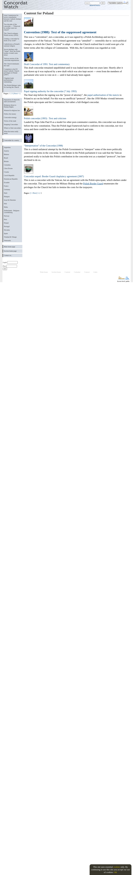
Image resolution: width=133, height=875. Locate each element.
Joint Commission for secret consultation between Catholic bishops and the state (12, 18)
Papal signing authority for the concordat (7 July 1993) (50, 91)
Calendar (77, 272)
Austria (6, 151)
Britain (6, 161)
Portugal (7, 226)
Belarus (6, 154)
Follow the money (10, 114)
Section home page (10, 251)
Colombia (7, 165)
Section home (56, 272)
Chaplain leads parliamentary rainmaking (9, 80)
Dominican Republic (11, 179)
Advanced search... (94, 5)
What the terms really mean (11, 132)
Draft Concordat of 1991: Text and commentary (47, 64)
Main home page (9, 247)
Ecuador (7, 182)
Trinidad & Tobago (10, 237)
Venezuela (7, 240)
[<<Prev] (33, 193)
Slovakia (7, 230)
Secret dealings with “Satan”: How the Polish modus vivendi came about (12, 52)
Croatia (6, 172)
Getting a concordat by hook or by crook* (11, 39)
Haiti (5, 193)
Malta (6, 207)
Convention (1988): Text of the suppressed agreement (60, 32)
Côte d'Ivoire (8, 168)
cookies (116, 867)
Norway (6, 216)
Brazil (6, 158)
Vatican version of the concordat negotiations (11, 59)
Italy (5, 203)
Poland (6, 223)
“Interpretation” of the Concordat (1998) (43, 145)
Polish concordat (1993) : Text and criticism (45, 118)
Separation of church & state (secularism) (12, 100)
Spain (6, 233)
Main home (44, 272)
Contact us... (8, 255)
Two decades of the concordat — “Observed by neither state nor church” (12, 27)
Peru (5, 219)
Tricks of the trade (10, 121)
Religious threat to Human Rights (10, 106)
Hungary (7, 196)
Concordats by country (11, 140)
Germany (7, 189)
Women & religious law (12, 110)
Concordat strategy (10, 117)
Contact (87, 272)
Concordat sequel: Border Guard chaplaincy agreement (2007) (54, 176)
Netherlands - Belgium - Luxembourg (12, 211)
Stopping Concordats (11, 124)
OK (115, 872)
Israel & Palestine (10, 200)
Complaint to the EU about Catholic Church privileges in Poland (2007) (11, 72)
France (6, 186)
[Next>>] (16, 93)
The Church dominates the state (11, 65)
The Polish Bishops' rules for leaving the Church (12, 86)
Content (67, 272)
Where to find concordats (12, 128)
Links (95, 272)
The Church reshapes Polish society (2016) (11, 34)
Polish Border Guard (93, 183)
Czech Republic (9, 175)
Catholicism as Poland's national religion (12, 45)
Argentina (7, 147)
